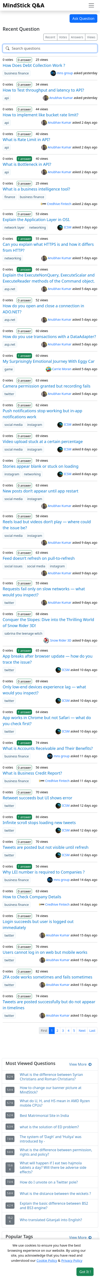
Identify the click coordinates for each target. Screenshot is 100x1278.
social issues (13, 566)
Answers (77, 37)
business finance (16, 73)
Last (92, 1030)
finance (9, 197)
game (8, 369)
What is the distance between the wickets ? (55, 1193)
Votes (63, 37)
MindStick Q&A (23, 5)
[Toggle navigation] (91, 5)
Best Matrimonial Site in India (44, 1115)
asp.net (9, 289)
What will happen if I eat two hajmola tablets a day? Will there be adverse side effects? (53, 1167)
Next (82, 1030)
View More (80, 1064)
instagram (34, 425)
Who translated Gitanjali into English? (51, 1220)
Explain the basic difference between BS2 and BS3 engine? (54, 1205)
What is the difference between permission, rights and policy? (56, 1152)
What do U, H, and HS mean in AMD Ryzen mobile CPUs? (55, 1103)
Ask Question (83, 18)
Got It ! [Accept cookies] (85, 1271)
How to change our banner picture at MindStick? (50, 1089)
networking (37, 227)
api (6, 98)
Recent (50, 37)
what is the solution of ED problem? (49, 1127)
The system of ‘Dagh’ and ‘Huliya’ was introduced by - (51, 1138)
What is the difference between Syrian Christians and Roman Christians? (51, 1076)
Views (91, 37)
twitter (9, 394)
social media (13, 425)
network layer (14, 227)
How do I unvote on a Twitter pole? (49, 1182)
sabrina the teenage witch (23, 633)
